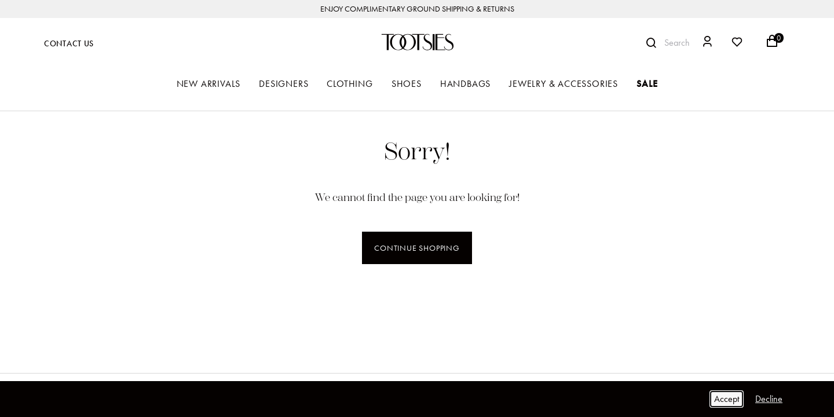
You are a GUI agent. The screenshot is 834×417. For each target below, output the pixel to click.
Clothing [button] (349, 84)
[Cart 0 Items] (778, 45)
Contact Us (69, 44)
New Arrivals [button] (209, 84)
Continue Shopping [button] (417, 248)
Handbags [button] (465, 84)
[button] (707, 43)
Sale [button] (647, 84)
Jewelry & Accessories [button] (563, 84)
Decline (768, 399)
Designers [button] (283, 84)
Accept (726, 399)
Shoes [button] (407, 84)
